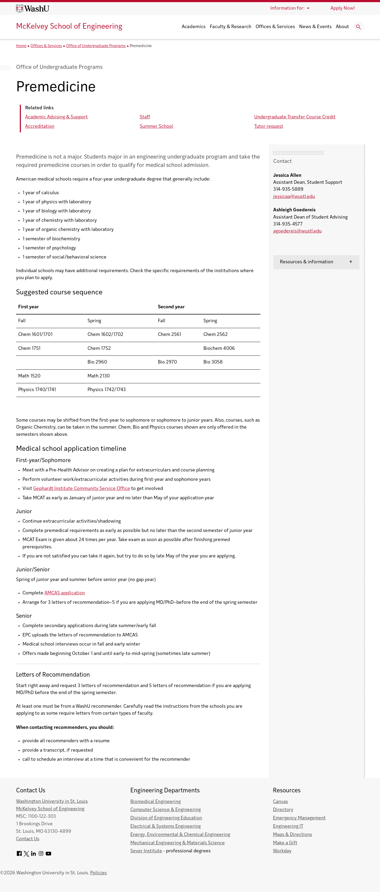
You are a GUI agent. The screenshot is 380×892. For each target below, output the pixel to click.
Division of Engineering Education (166, 818)
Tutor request (268, 126)
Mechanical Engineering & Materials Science (177, 843)
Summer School (156, 126)
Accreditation (39, 126)
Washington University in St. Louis (52, 801)
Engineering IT (288, 826)
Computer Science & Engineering (165, 810)
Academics (194, 26)
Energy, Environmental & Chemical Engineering (180, 835)
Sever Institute (146, 851)
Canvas (280, 802)
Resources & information (306, 262)
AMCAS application (64, 593)
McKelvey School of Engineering (69, 27)
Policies (98, 873)
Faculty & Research (230, 26)
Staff (145, 117)
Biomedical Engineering (155, 802)
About (342, 26)
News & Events (315, 26)
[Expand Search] (358, 27)
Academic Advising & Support (56, 117)
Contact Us (27, 839)
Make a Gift (285, 843)
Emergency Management (299, 818)
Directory (283, 810)
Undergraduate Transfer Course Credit (295, 117)
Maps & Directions (292, 835)
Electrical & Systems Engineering (165, 826)
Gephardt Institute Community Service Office (81, 488)
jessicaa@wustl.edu (294, 196)
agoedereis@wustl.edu (297, 231)
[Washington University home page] (32, 9)
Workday (282, 851)
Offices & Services (275, 26)
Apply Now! (342, 8)
